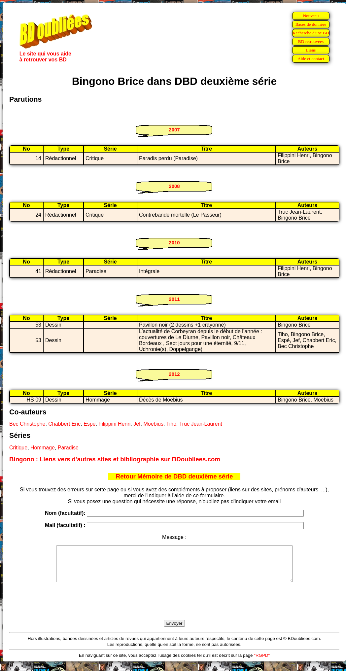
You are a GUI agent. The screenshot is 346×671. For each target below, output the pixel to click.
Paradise (68, 447)
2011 (174, 299)
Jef (136, 424)
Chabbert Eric (64, 424)
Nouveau (311, 15)
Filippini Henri (114, 424)
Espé (89, 424)
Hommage (42, 447)
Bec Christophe (27, 424)
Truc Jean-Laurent (200, 424)
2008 (174, 186)
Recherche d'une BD (311, 32)
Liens (311, 50)
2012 (174, 374)
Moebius (153, 424)
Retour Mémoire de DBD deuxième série (174, 476)
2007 (174, 129)
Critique (18, 447)
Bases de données (310, 24)
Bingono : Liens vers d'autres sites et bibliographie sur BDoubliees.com (114, 459)
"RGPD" (262, 662)
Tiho (171, 424)
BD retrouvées (311, 41)
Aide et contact (310, 58)
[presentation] (174, 608)
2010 (174, 242)
